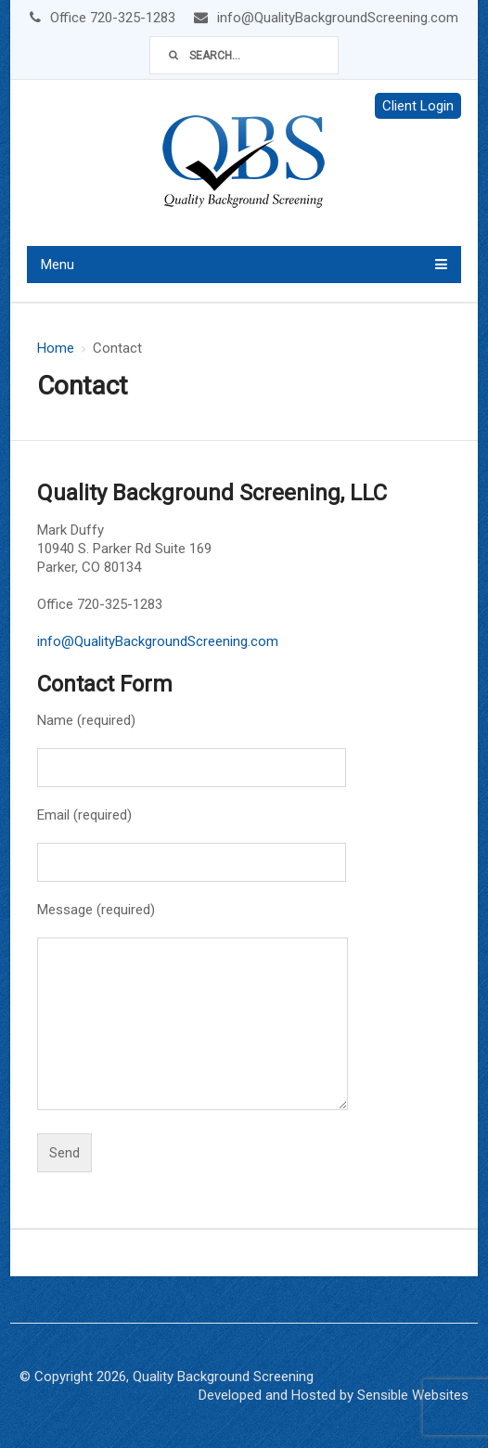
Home (55, 348)
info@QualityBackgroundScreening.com (157, 641)
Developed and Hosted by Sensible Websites (334, 1395)
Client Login (418, 105)
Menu (57, 264)
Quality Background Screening (223, 1376)
